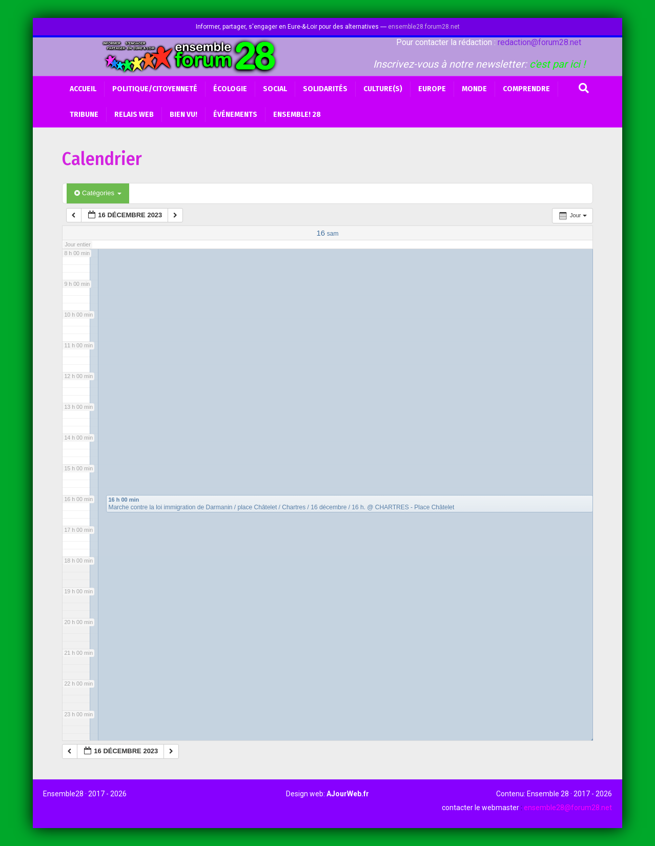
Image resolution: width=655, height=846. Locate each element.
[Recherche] (584, 88)
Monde (474, 89)
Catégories (97, 193)
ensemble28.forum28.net (424, 26)
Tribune (84, 114)
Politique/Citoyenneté (154, 89)
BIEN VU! (183, 114)
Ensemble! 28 (297, 114)
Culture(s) (382, 89)
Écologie (230, 89)
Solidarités (325, 89)
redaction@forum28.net (539, 42)
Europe (432, 89)
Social (275, 89)
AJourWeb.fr (347, 794)
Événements (235, 114)
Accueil (83, 89)
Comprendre (526, 89)
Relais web (134, 114)
